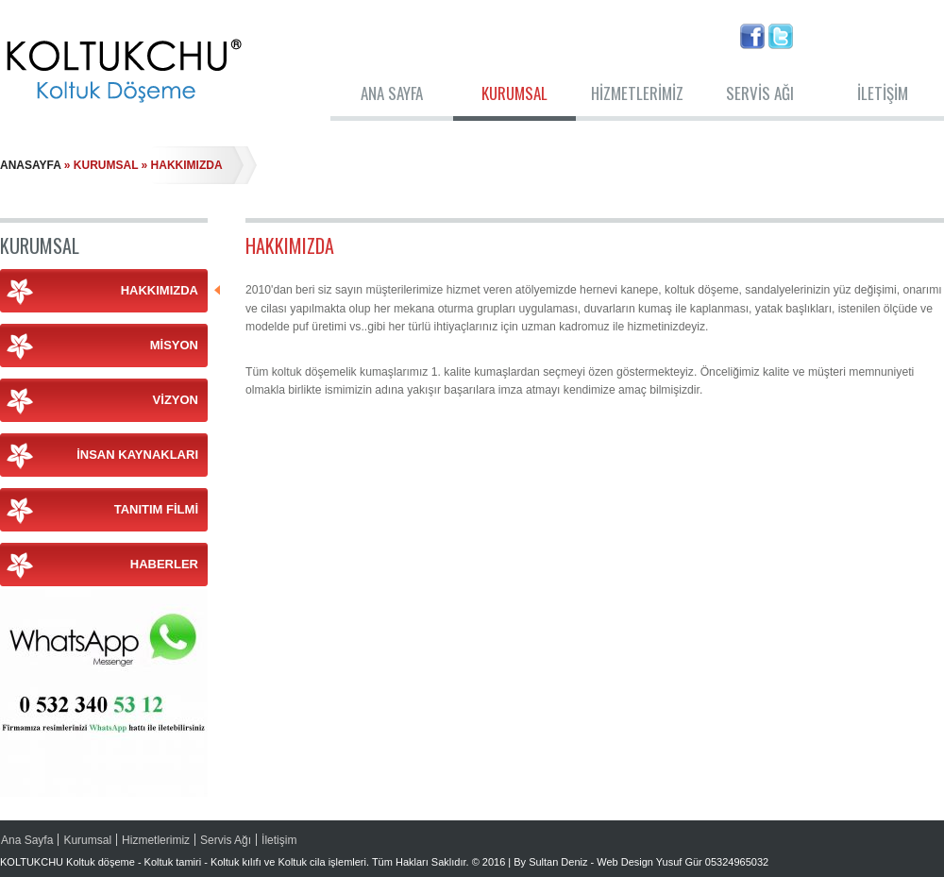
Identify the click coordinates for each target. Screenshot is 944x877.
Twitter (780, 36)
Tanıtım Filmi (156, 509)
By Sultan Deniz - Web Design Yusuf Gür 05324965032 (641, 862)
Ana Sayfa (392, 93)
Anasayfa (30, 165)
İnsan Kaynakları (137, 454)
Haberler (164, 564)
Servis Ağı (760, 93)
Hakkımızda (164, 290)
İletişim (882, 93)
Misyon (174, 345)
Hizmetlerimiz (637, 93)
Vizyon (175, 400)
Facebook (752, 36)
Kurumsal (514, 93)
